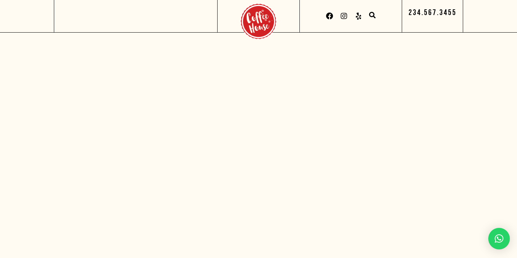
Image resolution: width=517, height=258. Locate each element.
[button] (433, 12)
